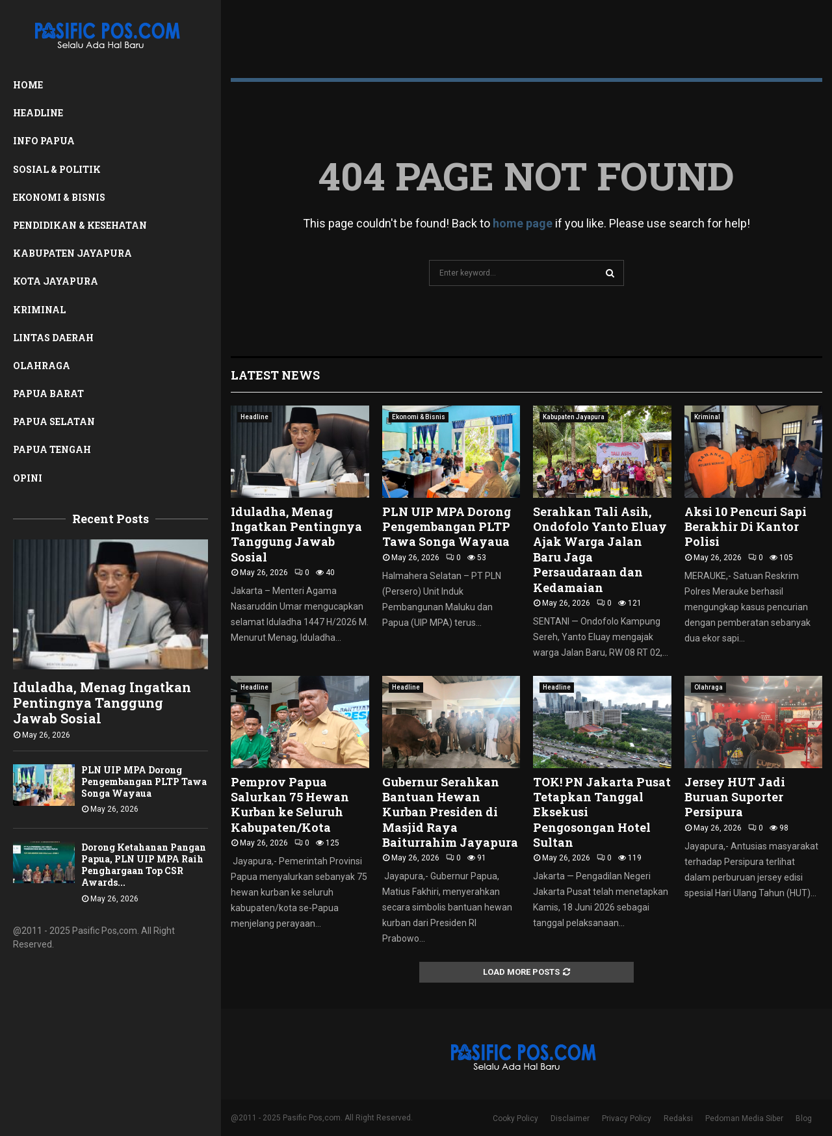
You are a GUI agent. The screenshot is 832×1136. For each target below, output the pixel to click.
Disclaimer (570, 1118)
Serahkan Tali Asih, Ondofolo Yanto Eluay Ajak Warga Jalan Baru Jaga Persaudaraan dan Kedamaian (600, 549)
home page (522, 223)
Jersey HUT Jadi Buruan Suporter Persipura (734, 797)
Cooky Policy (515, 1118)
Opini (27, 478)
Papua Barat (48, 393)
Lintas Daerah (53, 337)
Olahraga (41, 365)
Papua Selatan (54, 421)
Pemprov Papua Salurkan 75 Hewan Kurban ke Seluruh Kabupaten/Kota (290, 804)
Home (28, 85)
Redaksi (678, 1118)
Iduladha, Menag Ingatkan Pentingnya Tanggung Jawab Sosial (102, 702)
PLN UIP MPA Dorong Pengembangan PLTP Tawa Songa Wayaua (144, 781)
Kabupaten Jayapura (72, 253)
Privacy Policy (626, 1118)
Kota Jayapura (55, 281)
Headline (38, 113)
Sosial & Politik (57, 169)
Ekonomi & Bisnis (59, 197)
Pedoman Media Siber (744, 1118)
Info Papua (44, 141)
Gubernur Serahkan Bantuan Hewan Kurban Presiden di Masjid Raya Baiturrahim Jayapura (450, 812)
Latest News (275, 375)
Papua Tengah (52, 449)
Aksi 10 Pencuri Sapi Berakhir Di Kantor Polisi (745, 527)
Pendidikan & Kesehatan (80, 225)
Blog (804, 1118)
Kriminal (39, 309)
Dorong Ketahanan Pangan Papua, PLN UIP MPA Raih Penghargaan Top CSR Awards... (143, 864)
